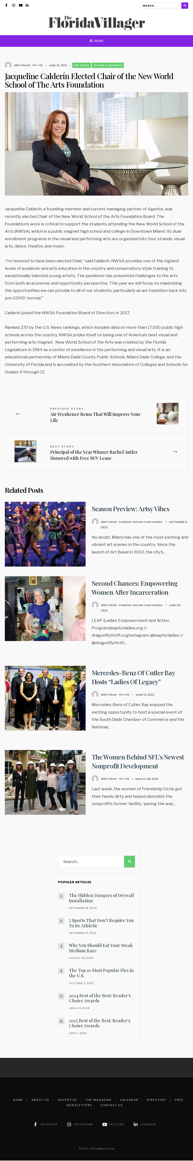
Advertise (67, 1100)
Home (18, 1100)
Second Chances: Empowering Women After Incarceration (136, 588)
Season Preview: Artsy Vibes (132, 508)
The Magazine (99, 1100)
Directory (157, 1100)
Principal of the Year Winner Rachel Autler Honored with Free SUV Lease (94, 453)
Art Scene (81, 65)
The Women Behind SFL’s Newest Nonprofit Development (139, 762)
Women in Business (107, 65)
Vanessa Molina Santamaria (141, 522)
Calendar (129, 1100)
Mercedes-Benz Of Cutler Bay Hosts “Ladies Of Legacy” (134, 677)
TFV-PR (37, 65)
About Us (40, 1100)
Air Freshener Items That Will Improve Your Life (96, 415)
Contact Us (112, 1105)
